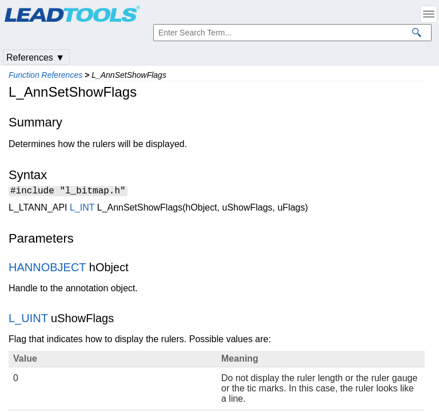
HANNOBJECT (47, 269)
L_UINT (28, 320)
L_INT (82, 209)
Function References (45, 75)
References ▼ (35, 57)
